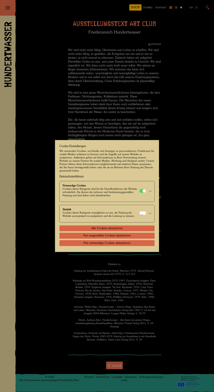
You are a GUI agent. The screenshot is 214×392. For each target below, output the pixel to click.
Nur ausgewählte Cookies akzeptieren (107, 235)
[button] (149, 191)
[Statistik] (142, 213)
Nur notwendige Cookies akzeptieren (107, 243)
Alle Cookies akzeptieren (107, 228)
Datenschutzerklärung (71, 176)
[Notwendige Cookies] (142, 191)
